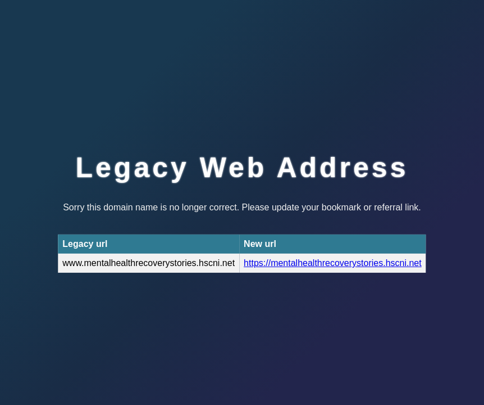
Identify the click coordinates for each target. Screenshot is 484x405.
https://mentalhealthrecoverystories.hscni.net (333, 263)
